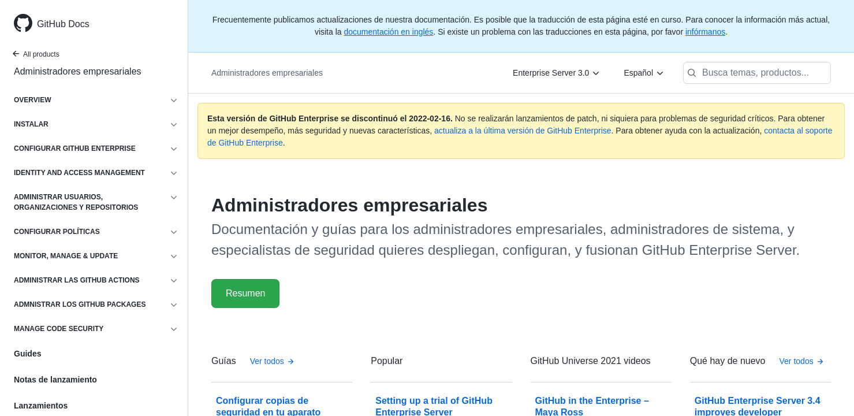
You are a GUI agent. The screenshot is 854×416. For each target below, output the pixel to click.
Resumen (245, 293)
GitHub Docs (63, 24)
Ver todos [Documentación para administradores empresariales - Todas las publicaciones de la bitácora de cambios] (802, 361)
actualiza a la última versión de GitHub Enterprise (522, 130)
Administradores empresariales (77, 71)
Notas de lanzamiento (55, 379)
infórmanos (705, 31)
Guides (27, 353)
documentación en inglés (388, 31)
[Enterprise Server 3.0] (557, 72)
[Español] (644, 72)
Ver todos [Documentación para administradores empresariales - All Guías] (272, 361)
